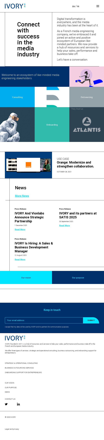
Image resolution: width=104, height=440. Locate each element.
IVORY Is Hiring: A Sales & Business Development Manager (34, 247)
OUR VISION (9, 383)
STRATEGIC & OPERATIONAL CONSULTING (21, 363)
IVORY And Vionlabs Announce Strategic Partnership (29, 217)
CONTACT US (10, 399)
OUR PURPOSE (11, 387)
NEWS (7, 392)
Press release (20, 209)
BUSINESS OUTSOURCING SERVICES (19, 368)
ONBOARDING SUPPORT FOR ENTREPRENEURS (23, 372)
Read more (20, 229)
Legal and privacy (12, 429)
